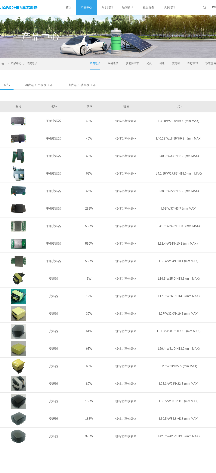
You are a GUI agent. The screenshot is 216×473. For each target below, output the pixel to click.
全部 (7, 84)
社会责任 (148, 7)
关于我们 (107, 7)
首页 (68, 7)
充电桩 (176, 62)
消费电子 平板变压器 (39, 84)
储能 (162, 62)
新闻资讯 (127, 7)
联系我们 (169, 7)
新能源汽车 (132, 62)
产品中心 (86, 7)
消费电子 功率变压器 (81, 84)
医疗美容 (192, 62)
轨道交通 (210, 62)
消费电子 (95, 62)
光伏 (149, 62)
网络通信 (113, 62)
